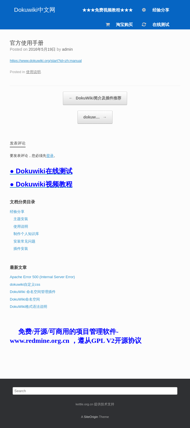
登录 (50, 155)
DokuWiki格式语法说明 (28, 306)
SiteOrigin (91, 416)
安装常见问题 (24, 241)
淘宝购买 (119, 24)
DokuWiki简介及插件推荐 (95, 98)
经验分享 (155, 9)
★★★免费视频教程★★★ (107, 10)
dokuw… (95, 117)
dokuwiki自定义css (25, 284)
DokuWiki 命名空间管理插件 (33, 292)
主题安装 (20, 219)
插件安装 (20, 248)
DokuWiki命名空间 (25, 299)
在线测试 (155, 24)
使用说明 (33, 72)
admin (67, 49)
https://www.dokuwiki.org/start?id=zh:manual (46, 61)
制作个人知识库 (26, 234)
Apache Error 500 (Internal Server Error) (42, 277)
